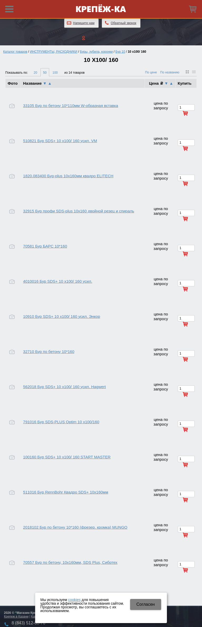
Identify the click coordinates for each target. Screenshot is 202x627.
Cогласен (145, 604)
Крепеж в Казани (16, 616)
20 (35, 72)
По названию (169, 72)
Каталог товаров (15, 51)
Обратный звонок (123, 23)
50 (45, 72)
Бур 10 (120, 51)
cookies (74, 600)
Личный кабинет (101, 38)
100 (55, 72)
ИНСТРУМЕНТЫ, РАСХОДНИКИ (53, 51)
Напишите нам (84, 23)
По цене (151, 72)
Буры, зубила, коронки (96, 51)
